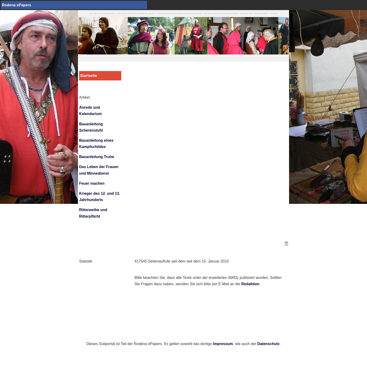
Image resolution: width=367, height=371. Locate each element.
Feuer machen (91, 183)
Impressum (223, 344)
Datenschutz (268, 344)
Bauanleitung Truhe (96, 157)
